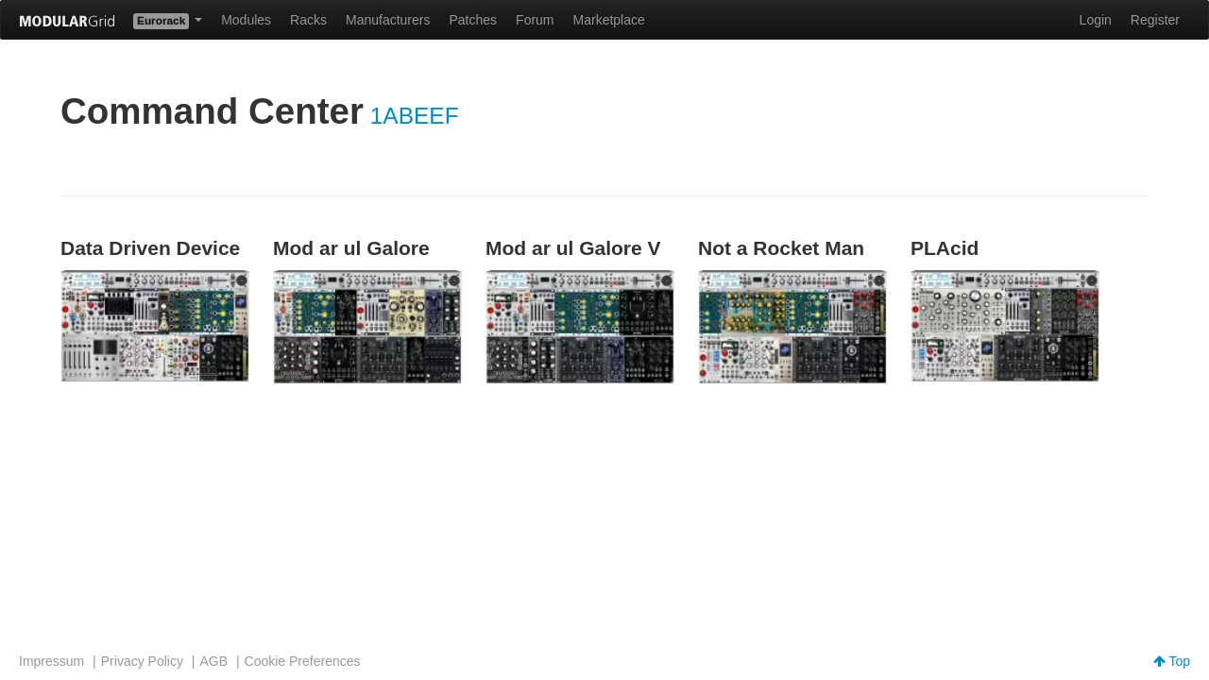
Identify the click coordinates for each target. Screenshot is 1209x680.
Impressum (51, 661)
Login (1096, 19)
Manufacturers (388, 19)
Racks (308, 19)
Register (1155, 19)
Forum (534, 19)
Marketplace (609, 19)
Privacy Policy (142, 661)
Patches (473, 19)
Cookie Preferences (303, 661)
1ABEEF (414, 115)
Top (1171, 661)
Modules (246, 19)
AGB (213, 661)
